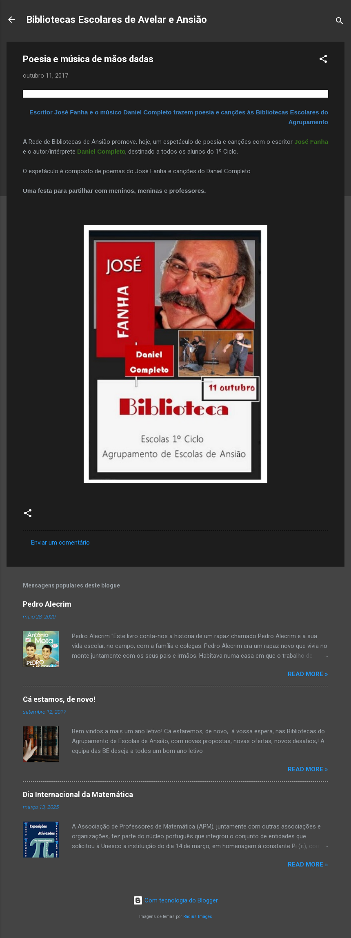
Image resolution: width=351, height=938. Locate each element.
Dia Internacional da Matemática (78, 794)
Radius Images (197, 916)
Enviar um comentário (60, 542)
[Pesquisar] (339, 22)
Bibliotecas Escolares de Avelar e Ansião (116, 19)
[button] (323, 60)
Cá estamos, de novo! (59, 699)
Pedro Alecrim (47, 604)
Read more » (308, 674)
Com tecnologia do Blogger (175, 900)
